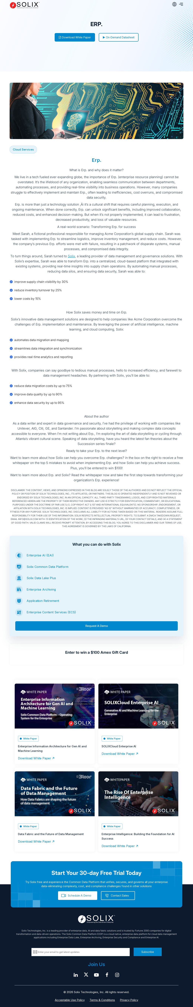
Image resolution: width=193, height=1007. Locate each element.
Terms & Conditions (102, 1000)
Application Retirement (43, 601)
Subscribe (147, 951)
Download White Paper (75, 37)
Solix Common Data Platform (47, 567)
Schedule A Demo (79, 895)
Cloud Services (23, 149)
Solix (71, 256)
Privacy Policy (129, 1000)
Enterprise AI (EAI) (40, 555)
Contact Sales (120, 895)
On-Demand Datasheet (118, 37)
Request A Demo (96, 626)
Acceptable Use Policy (70, 1000)
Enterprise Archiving (41, 589)
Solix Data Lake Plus (41, 578)
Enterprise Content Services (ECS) (51, 612)
